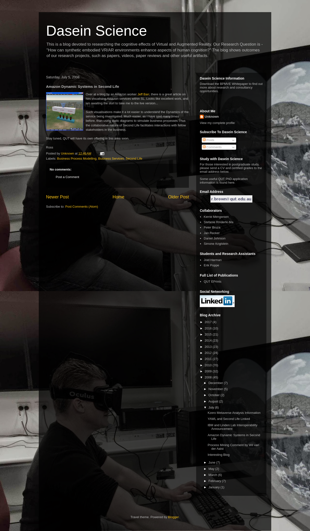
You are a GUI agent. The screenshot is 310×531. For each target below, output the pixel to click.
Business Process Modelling (77, 158)
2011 (209, 359)
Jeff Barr (143, 94)
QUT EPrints (212, 281)
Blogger (173, 517)
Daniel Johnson (214, 238)
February (215, 481)
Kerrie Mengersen (216, 217)
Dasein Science (96, 31)
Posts (208, 140)
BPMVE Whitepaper (234, 84)
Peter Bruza (212, 227)
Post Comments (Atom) (81, 206)
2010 (209, 365)
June (212, 462)
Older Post (178, 197)
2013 (209, 347)
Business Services (111, 158)
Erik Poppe (211, 265)
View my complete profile (217, 123)
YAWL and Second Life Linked (229, 419)
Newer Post (57, 197)
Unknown (212, 116)
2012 (209, 353)
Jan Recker (212, 233)
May (212, 469)
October (215, 395)
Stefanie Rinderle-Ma (218, 222)
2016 (209, 328)
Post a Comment (67, 177)
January (215, 487)
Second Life (134, 158)
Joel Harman (213, 260)
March (213, 475)
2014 (209, 340)
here (231, 182)
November (216, 389)
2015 (209, 334)
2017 (209, 322)
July (212, 407)
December (216, 383)
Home (118, 197)
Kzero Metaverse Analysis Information (234, 413)
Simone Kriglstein (216, 243)
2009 (209, 371)
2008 (209, 377)
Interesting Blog (218, 455)
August (214, 401)
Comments (212, 147)
